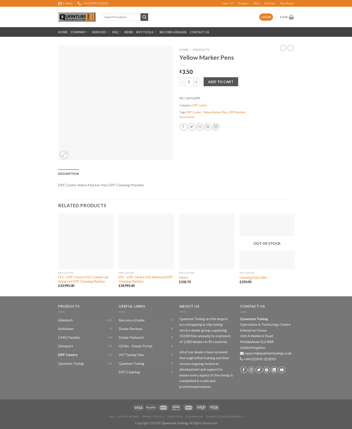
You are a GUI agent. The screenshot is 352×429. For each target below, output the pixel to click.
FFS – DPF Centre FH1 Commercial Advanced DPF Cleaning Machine (83, 279)
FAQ (256, 3)
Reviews (269, 3)
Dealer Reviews (131, 328)
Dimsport (65, 346)
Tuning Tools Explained (224, 416)
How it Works (128, 416)
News (128, 32)
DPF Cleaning (129, 372)
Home (62, 32)
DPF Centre (199, 105)
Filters (183, 277)
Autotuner (66, 328)
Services (100, 32)
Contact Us (199, 32)
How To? (227, 3)
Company (79, 32)
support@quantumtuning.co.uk (268, 353)
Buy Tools (146, 32)
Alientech (65, 320)
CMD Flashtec (69, 337)
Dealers (243, 3)
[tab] (68, 173)
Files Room (287, 3)
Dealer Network (131, 337)
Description (68, 174)
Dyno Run (175, 416)
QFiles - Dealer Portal (135, 346)
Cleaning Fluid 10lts (253, 277)
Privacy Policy (153, 416)
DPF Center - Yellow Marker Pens (207, 112)
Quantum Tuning (71, 363)
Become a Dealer (173, 32)
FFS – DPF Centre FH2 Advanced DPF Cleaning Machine (146, 279)
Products (201, 50)
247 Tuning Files (131, 354)
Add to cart (220, 81)
